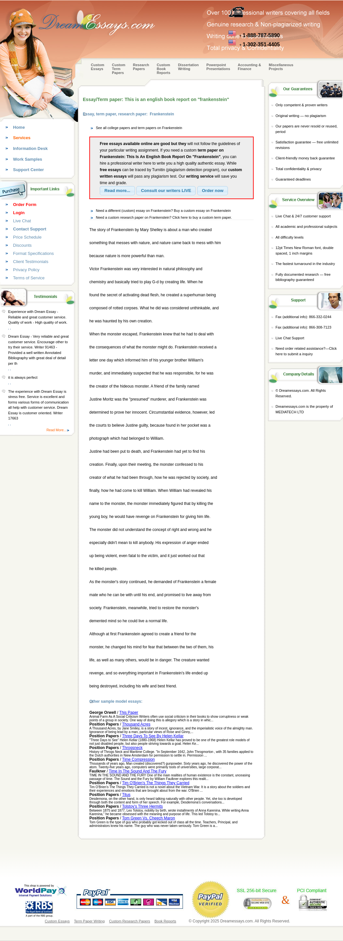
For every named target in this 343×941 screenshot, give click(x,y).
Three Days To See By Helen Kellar (153, 736)
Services (22, 137)
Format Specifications (33, 253)
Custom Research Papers (129, 921)
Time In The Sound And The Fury (138, 771)
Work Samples (27, 159)
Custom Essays (97, 67)
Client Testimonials (30, 261)
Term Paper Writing (89, 921)
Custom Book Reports (164, 69)
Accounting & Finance (249, 67)
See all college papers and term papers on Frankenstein (139, 128)
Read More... (56, 430)
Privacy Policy (26, 269)
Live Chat (22, 220)
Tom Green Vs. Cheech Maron (148, 818)
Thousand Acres (136, 724)
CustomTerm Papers (118, 69)
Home (19, 127)
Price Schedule (27, 237)
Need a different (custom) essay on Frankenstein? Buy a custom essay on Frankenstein (163, 211)
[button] (117, 190)
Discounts (22, 245)
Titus (126, 794)
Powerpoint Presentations (218, 67)
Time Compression (138, 759)
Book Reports (165, 921)
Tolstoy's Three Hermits (142, 806)
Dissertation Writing (188, 67)
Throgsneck (132, 747)
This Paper (128, 712)
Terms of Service (29, 277)
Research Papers (141, 67)
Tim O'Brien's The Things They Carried (155, 783)
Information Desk (30, 148)
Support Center (28, 169)
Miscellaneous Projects (281, 67)
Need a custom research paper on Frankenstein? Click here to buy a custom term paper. (164, 217)
